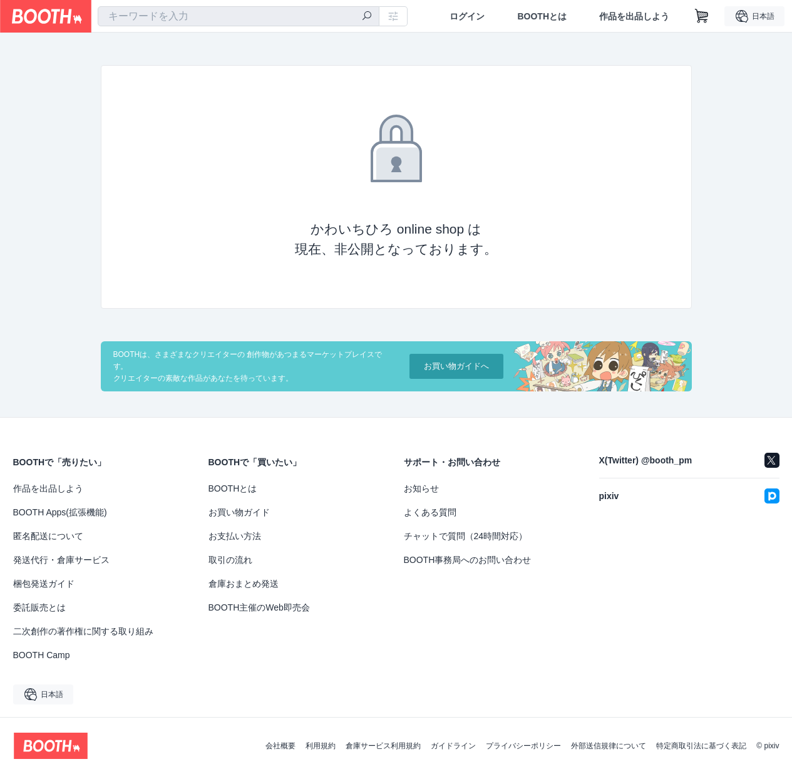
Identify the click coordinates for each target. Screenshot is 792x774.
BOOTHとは (542, 16)
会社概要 (280, 746)
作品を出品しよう (634, 16)
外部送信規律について (608, 746)
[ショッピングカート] (702, 16)
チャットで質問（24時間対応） (466, 536)
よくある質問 (430, 512)
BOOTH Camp (41, 655)
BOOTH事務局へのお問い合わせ (468, 560)
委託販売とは (39, 607)
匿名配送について (48, 536)
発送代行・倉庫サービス (61, 560)
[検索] (366, 17)
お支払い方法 (234, 536)
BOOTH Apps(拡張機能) (60, 512)
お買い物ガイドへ (456, 366)
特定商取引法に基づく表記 (701, 746)
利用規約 (321, 746)
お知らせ (421, 488)
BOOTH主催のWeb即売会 (259, 607)
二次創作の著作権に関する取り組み (83, 631)
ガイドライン (453, 746)
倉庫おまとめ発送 (243, 584)
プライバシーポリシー (523, 746)
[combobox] (238, 16)
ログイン (467, 16)
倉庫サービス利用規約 (383, 746)
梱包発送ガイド (44, 584)
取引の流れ (230, 560)
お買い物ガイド (239, 512)
